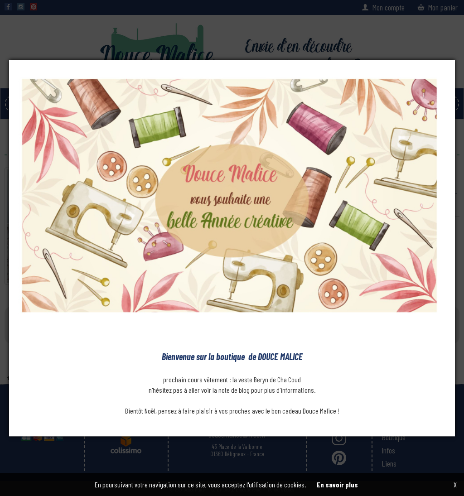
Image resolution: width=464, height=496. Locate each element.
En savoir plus (337, 484)
